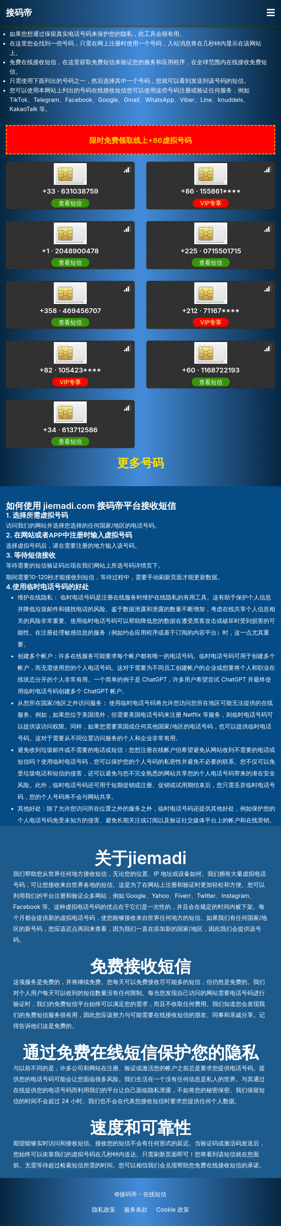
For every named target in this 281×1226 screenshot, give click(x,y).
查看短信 (70, 203)
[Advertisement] (58, 91)
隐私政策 (103, 1209)
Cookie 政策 (172, 1209)
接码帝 (19, 12)
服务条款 (135, 1209)
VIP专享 (210, 203)
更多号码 (140, 463)
